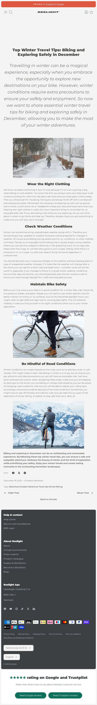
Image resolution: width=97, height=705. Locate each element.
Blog (6, 571)
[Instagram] (16, 608)
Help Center (10, 519)
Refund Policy (23, 634)
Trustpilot (50, 4)
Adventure (14, 487)
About (7, 545)
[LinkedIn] (34, 608)
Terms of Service (55, 634)
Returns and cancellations (17, 524)
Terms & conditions (73, 634)
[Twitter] (28, 608)
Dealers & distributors (15, 563)
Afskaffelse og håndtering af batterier (19, 638)
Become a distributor (15, 567)
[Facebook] (5, 608)
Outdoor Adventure (29, 487)
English (12, 657)
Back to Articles (48, 499)
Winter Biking (56, 487)
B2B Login (9, 528)
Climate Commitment (15, 550)
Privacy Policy (9, 634)
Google (60, 4)
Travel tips (43, 487)
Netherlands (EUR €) (18, 648)
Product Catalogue (13, 558)
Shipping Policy (39, 634)
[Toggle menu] (5, 12)
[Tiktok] (22, 608)
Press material (11, 554)
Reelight (13, 664)
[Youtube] (11, 608)
